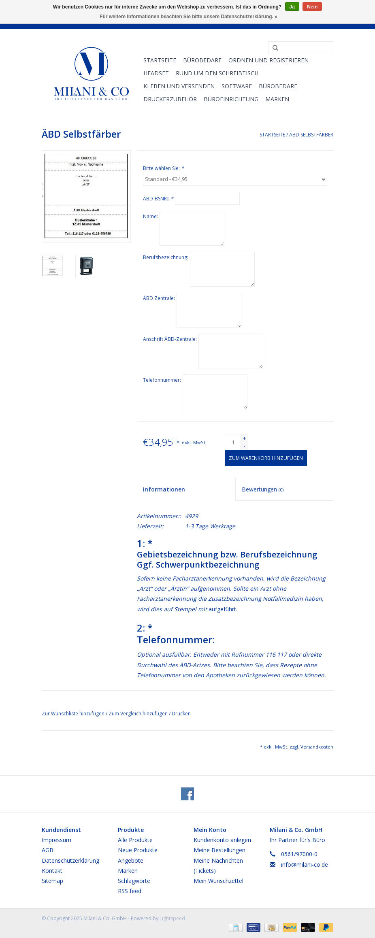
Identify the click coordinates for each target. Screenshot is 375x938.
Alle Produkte (135, 840)
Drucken (181, 713)
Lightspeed (172, 918)
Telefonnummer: (162, 379)
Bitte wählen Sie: (163, 168)
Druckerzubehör (170, 99)
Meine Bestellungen (219, 850)
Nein (312, 7)
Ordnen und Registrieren (268, 60)
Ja (292, 7)
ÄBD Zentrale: (159, 298)
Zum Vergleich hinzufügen (139, 713)
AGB (47, 850)
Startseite (159, 60)
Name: (150, 216)
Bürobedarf (202, 60)
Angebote (130, 860)
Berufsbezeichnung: (165, 257)
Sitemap (52, 881)
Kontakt (52, 870)
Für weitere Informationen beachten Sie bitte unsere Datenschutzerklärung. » (188, 16)
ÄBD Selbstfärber (311, 134)
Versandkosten (316, 747)
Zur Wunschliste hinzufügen (74, 713)
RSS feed (129, 891)
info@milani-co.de (304, 864)
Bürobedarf (278, 86)
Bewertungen (262, 489)
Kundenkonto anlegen (222, 840)
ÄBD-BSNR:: (158, 198)
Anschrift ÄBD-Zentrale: (170, 339)
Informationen (164, 489)
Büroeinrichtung (231, 99)
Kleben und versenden (179, 86)
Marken (277, 99)
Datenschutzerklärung (70, 860)
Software (237, 86)
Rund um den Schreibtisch (217, 73)
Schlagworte (134, 881)
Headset (156, 73)
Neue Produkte (138, 850)
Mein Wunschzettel (218, 881)
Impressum (56, 840)
